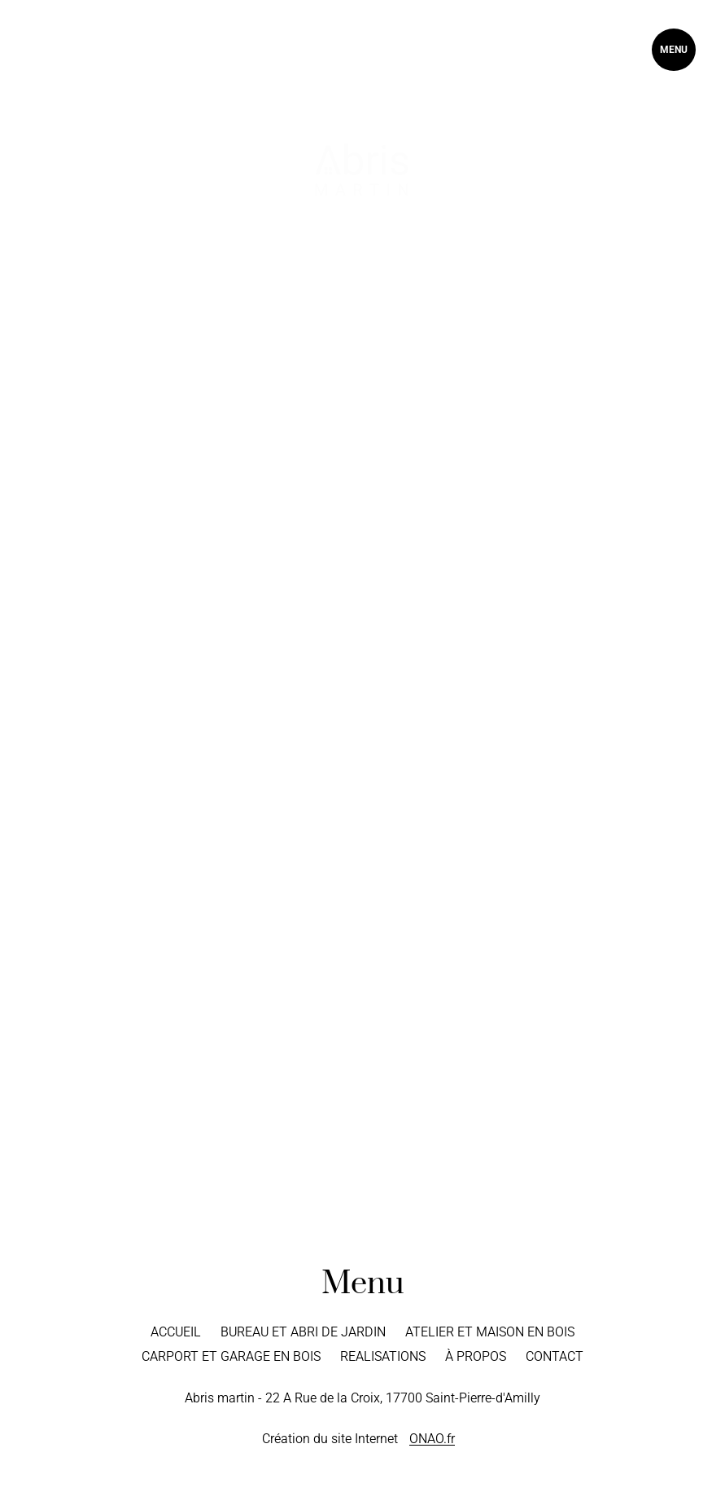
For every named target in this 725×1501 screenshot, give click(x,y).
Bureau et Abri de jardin (303, 1332)
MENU (674, 49)
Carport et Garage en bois (231, 1356)
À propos (475, 1356)
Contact (554, 1356)
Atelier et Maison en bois (489, 1332)
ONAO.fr (432, 1438)
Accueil (176, 1332)
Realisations (383, 1356)
